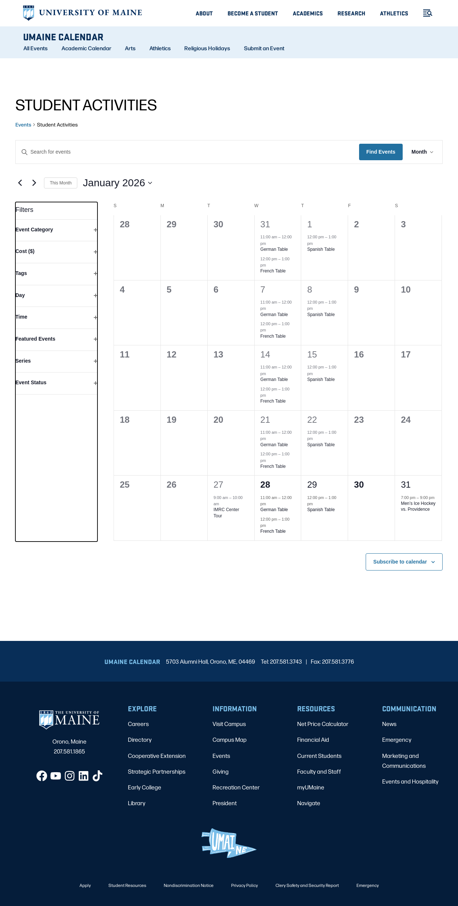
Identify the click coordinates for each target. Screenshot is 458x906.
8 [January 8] (309, 289)
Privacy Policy (244, 885)
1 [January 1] (309, 224)
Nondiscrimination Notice (189, 885)
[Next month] (34, 183)
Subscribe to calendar (400, 562)
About (204, 13)
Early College (144, 787)
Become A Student (253, 13)
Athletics (394, 13)
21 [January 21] (265, 420)
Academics (308, 13)
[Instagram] (69, 775)
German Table (274, 249)
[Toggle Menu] (424, 13)
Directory (140, 739)
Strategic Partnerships (156, 771)
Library (136, 803)
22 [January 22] (312, 420)
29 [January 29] (312, 484)
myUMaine (310, 787)
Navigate (308, 803)
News (389, 723)
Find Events (380, 152)
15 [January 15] (312, 354)
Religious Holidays (207, 48)
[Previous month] (19, 183)
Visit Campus (229, 723)
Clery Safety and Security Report (307, 885)
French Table (273, 271)
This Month (60, 183)
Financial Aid (313, 739)
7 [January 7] (263, 289)
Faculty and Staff (319, 771)
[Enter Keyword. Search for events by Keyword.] (187, 152)
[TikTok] (97, 775)
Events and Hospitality (410, 781)
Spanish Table (321, 249)
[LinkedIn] (83, 775)
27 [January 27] (219, 484)
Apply (85, 885)
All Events (35, 48)
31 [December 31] (265, 224)
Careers (138, 723)
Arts (130, 48)
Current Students (319, 755)
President (225, 803)
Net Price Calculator (322, 723)
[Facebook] (41, 775)
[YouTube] (55, 775)
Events (23, 124)
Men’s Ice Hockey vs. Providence (418, 506)
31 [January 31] (406, 484)
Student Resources (127, 885)
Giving (221, 771)
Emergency (396, 739)
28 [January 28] (265, 484)
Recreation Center (236, 787)
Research (351, 13)
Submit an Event (264, 48)
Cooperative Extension (157, 755)
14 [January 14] (265, 354)
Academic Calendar (86, 48)
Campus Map (230, 739)
